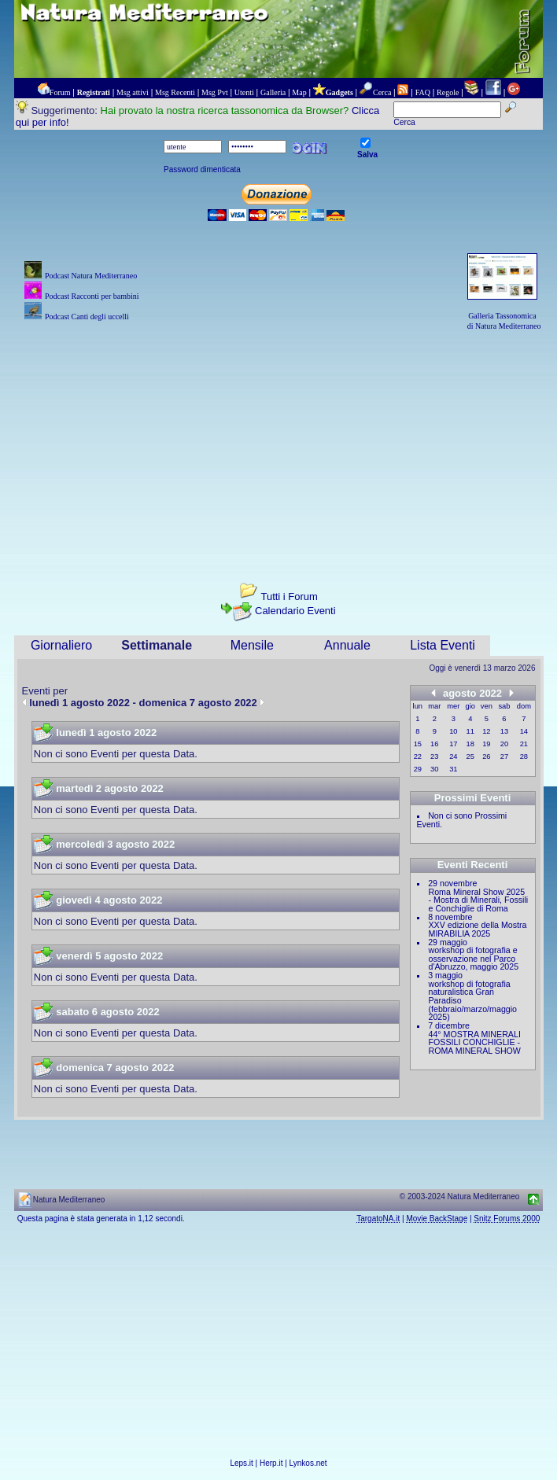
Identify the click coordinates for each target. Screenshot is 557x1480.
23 (434, 756)
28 (524, 756)
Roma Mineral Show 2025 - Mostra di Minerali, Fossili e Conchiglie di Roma (479, 900)
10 (453, 731)
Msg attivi (132, 92)
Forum (60, 92)
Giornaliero (61, 645)
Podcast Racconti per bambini (92, 296)
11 (470, 731)
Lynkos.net (308, 1463)
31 (453, 769)
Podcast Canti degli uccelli (87, 316)
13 (504, 731)
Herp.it (271, 1463)
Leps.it (241, 1463)
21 (524, 744)
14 (524, 731)
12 (486, 731)
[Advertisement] (279, 443)
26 (486, 756)
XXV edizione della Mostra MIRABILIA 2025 (478, 929)
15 (418, 744)
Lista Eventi (442, 645)
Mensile (252, 645)
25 (470, 756)
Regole (448, 92)
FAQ (422, 92)
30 (434, 769)
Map (299, 92)
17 (453, 744)
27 (504, 756)
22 (418, 756)
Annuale (347, 645)
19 (486, 744)
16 (434, 744)
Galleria (273, 92)
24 (453, 756)
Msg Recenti (175, 92)
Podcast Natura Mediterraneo (91, 275)
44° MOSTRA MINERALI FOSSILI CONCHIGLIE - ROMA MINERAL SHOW (475, 1042)
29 (418, 769)
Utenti (244, 92)
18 (470, 744)
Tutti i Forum (288, 596)
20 (504, 744)
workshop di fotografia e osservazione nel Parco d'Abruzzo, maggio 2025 (474, 958)
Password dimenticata (202, 169)
